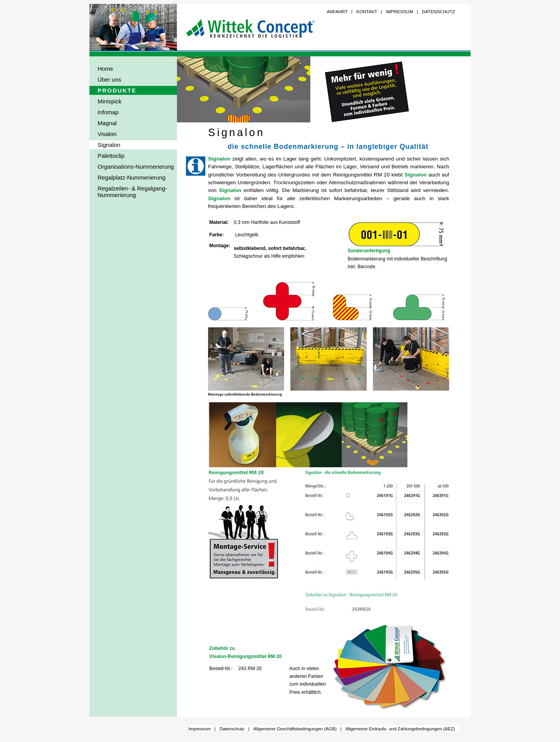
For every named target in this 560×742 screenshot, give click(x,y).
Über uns (109, 79)
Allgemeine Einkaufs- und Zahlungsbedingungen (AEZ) (400, 728)
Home (105, 68)
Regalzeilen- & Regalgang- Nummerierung (128, 191)
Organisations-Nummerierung (136, 166)
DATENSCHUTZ (438, 11)
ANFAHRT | (339, 11)
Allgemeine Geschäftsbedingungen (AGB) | (297, 728)
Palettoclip (111, 155)
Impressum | (202, 728)
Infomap (108, 112)
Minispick (110, 101)
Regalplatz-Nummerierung (132, 177)
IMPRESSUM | (402, 11)
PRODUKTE (117, 90)
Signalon (109, 144)
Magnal (107, 123)
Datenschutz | (234, 728)
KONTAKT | (369, 11)
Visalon (107, 134)
